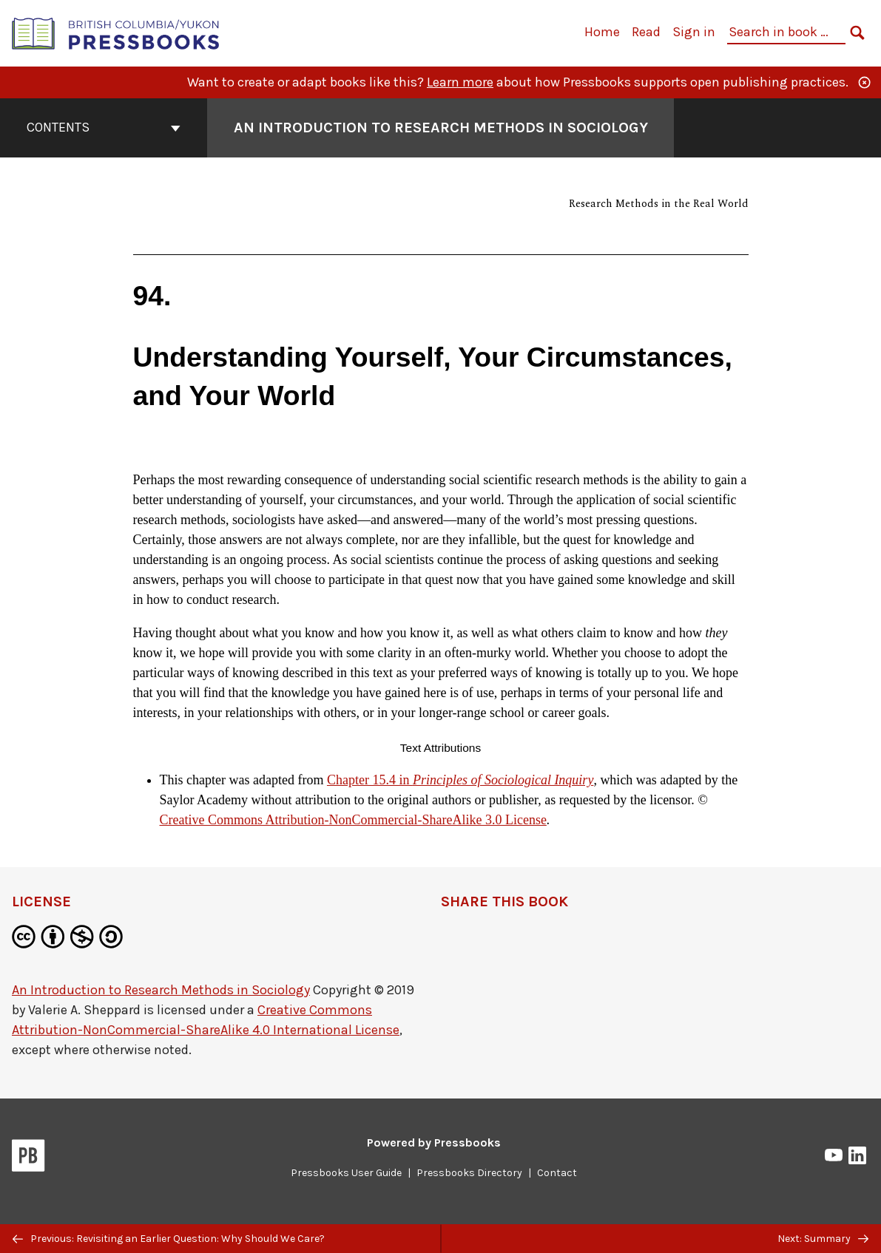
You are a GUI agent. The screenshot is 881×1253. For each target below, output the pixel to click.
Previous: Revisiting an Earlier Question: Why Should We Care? (169, 1238)
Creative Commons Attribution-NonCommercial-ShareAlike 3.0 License (353, 819)
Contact (557, 1173)
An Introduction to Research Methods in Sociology (161, 990)
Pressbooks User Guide (346, 1173)
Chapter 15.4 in (460, 779)
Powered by (434, 1142)
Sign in (693, 32)
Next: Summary (822, 1238)
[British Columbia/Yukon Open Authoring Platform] (116, 32)
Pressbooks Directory (469, 1173)
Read (646, 32)
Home (602, 32)
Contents (103, 127)
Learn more (460, 82)
